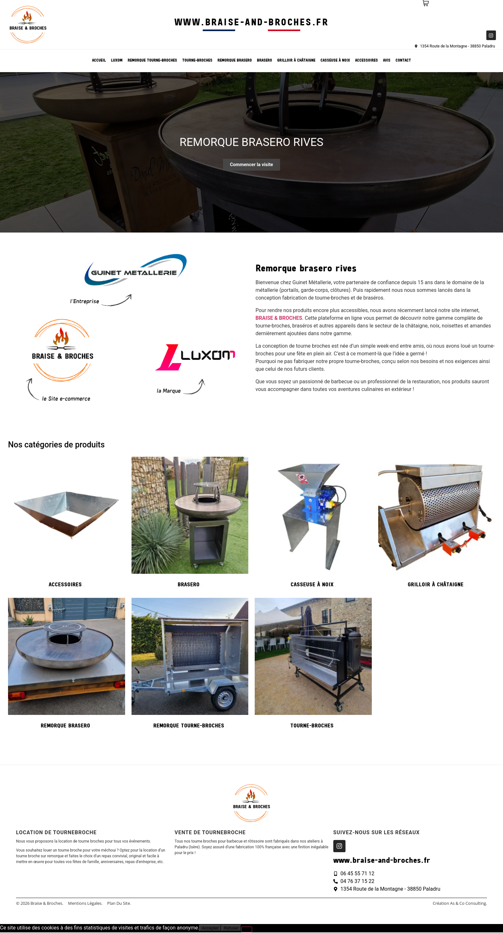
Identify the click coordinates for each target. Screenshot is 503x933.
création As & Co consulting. (460, 904)
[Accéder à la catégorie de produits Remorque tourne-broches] (190, 665)
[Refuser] (246, 930)
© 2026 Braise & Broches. (39, 904)
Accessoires (366, 61)
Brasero (264, 61)
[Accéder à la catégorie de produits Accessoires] (66, 524)
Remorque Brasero (234, 61)
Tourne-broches (197, 61)
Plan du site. (119, 904)
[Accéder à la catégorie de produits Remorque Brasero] (66, 665)
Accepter (210, 928)
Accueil (99, 61)
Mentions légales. (85, 904)
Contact (403, 61)
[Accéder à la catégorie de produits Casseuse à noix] (313, 524)
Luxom (117, 61)
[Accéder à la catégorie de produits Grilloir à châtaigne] (436, 524)
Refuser (231, 928)
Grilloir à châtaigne (296, 61)
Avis (386, 61)
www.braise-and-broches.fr (252, 23)
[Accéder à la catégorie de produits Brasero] (190, 524)
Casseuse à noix (335, 61)
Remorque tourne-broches (152, 61)
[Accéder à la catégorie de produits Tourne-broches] (313, 665)
